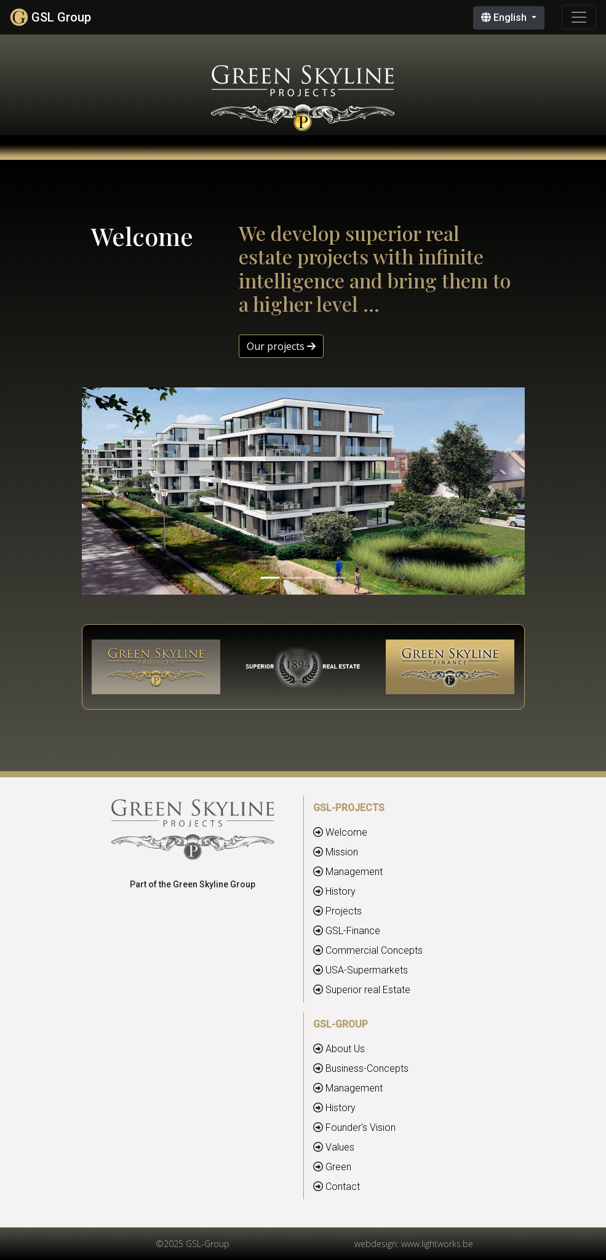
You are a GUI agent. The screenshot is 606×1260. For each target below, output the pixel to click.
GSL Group (50, 17)
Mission (341, 852)
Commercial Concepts (374, 950)
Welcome (346, 832)
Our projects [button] (281, 346)
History (340, 891)
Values (339, 1147)
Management (354, 872)
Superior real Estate (367, 990)
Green (338, 1167)
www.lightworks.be (437, 1244)
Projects (343, 911)
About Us (345, 1049)
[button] (115, 491)
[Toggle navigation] (579, 17)
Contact (342, 1186)
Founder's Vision (360, 1127)
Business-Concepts (367, 1068)
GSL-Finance (352, 931)
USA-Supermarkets (366, 970)
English (505, 17)
